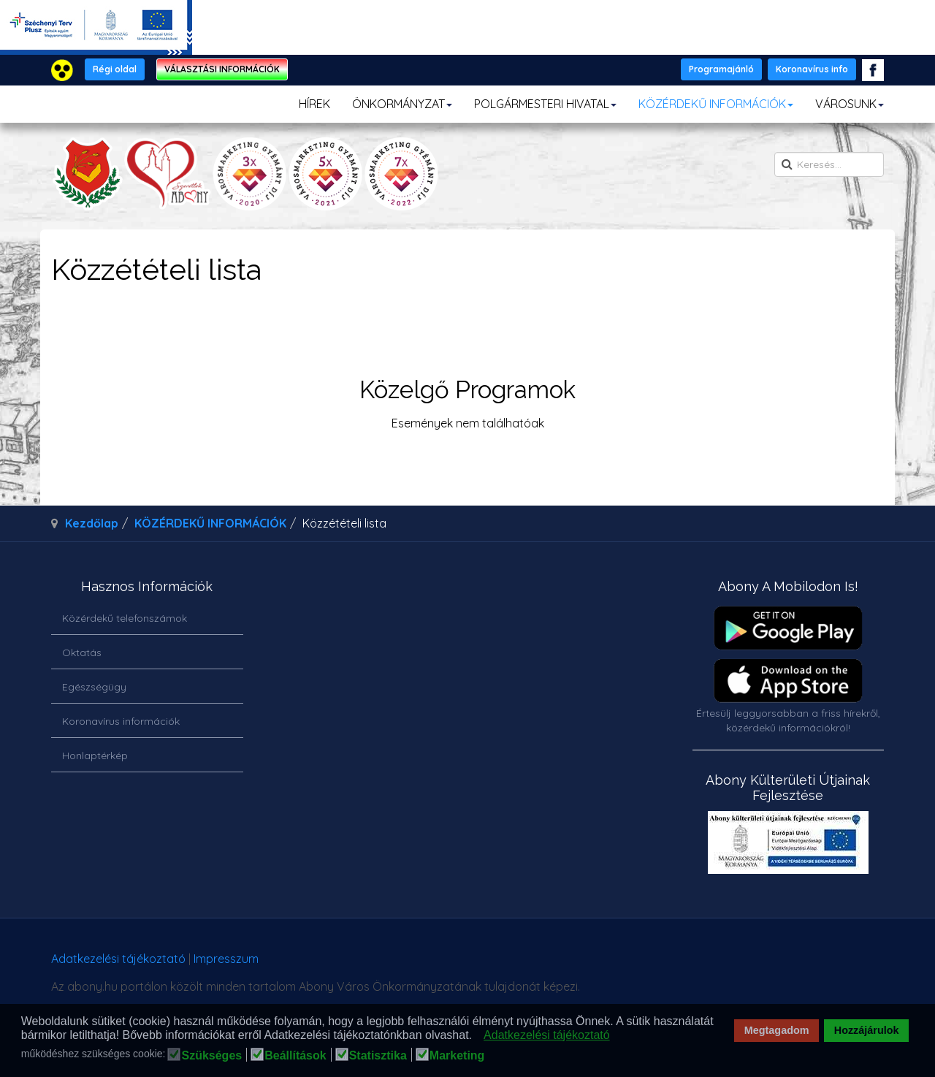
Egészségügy (94, 686)
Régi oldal (115, 69)
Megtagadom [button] (776, 1030)
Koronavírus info (812, 69)
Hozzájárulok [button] (866, 1030)
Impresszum (226, 958)
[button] (476, 1036)
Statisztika (378, 1056)
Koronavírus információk (121, 721)
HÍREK (314, 103)
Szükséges (211, 1056)
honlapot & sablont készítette (677, 964)
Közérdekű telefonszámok (124, 618)
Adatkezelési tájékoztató (118, 958)
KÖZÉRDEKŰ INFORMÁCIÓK (715, 103)
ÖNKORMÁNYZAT (402, 103)
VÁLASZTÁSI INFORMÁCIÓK (222, 69)
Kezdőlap (91, 523)
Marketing (457, 1056)
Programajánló (721, 69)
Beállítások (295, 1056)
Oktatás (82, 652)
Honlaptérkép (95, 755)
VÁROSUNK (849, 103)
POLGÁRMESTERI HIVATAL (545, 103)
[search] (829, 164)
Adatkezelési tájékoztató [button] (547, 1035)
